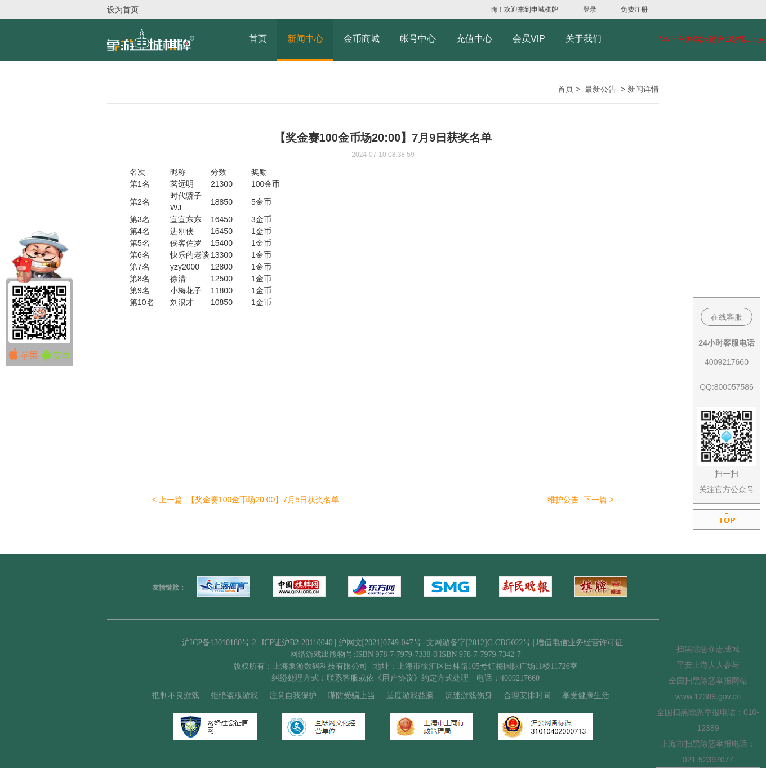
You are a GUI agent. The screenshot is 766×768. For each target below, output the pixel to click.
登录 (589, 10)
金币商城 (362, 38)
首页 (258, 38)
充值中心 (474, 38)
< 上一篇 (245, 499)
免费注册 (634, 10)
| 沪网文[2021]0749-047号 (378, 642)
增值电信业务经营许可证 (579, 642)
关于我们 (583, 38)
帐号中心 (418, 38)
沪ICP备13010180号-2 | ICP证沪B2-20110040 (258, 642)
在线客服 (726, 316)
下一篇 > (580, 499)
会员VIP (529, 38)
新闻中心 (305, 38)
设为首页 (123, 9)
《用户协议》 (397, 678)
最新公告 (600, 89)
